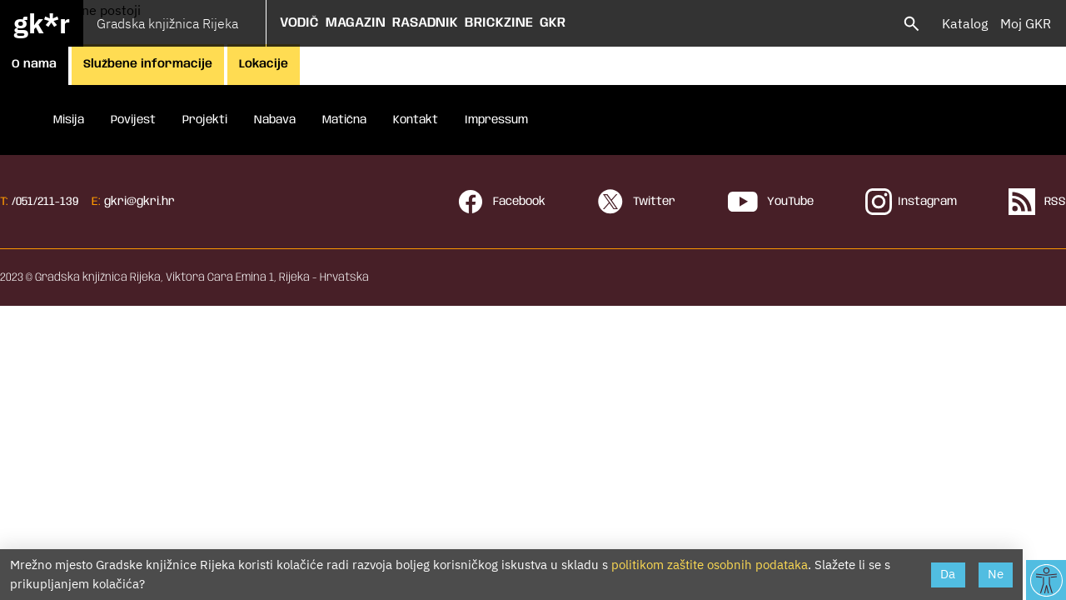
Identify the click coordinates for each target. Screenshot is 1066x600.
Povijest (133, 120)
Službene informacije (147, 64)
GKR (552, 23)
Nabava (275, 120)
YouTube (771, 202)
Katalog (965, 23)
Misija (68, 120)
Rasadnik (425, 23)
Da (947, 574)
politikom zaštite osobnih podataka (709, 564)
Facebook (501, 202)
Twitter (636, 202)
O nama (34, 64)
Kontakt (415, 120)
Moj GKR (1025, 23)
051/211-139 (47, 202)
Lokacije (263, 64)
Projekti (204, 120)
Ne (996, 574)
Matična (344, 120)
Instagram (911, 202)
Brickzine (499, 23)
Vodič (299, 23)
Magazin (356, 23)
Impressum (496, 120)
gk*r (41, 23)
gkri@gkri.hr (139, 202)
